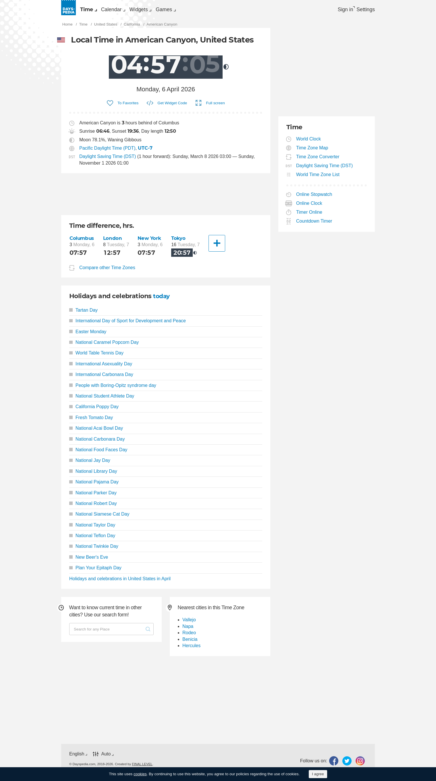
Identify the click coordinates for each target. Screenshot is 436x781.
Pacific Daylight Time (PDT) (107, 151)
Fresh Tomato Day (91, 420)
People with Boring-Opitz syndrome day (112, 388)
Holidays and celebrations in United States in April (120, 581)
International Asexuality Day (100, 367)
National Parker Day (93, 495)
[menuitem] (93, 10)
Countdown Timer (314, 224)
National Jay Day (89, 463)
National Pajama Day (94, 485)
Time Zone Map (312, 151)
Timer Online (309, 215)
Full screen (215, 106)
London (114, 241)
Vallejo (189, 622)
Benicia (189, 642)
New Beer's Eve (88, 560)
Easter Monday (87, 334)
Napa (187, 629)
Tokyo (180, 241)
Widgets (167, 10)
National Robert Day (93, 506)
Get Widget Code (172, 106)
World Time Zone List (317, 177)
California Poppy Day (94, 409)
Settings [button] (364, 10)
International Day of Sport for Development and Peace (127, 323)
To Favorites (127, 106)
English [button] (76, 757)
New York (150, 241)
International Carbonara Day (101, 377)
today (162, 299)
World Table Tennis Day (96, 356)
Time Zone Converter (317, 159)
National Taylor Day (92, 527)
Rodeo (189, 635)
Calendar (128, 10)
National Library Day (93, 474)
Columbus (82, 241)
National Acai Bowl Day (96, 431)
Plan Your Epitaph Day (95, 570)
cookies (140, 774)
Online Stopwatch (314, 197)
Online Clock (309, 206)
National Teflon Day (92, 538)
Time (92, 10)
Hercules (191, 648)
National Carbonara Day (97, 441)
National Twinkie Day (93, 549)
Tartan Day (83, 313)
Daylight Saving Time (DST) (107, 159)
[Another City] (217, 246)
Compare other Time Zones (107, 270)
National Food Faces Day (98, 452)
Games (204, 10)
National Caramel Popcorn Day (104, 345)
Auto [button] (106, 757)
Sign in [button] (337, 10)
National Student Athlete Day (101, 399)
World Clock (308, 142)
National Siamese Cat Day (99, 517)
